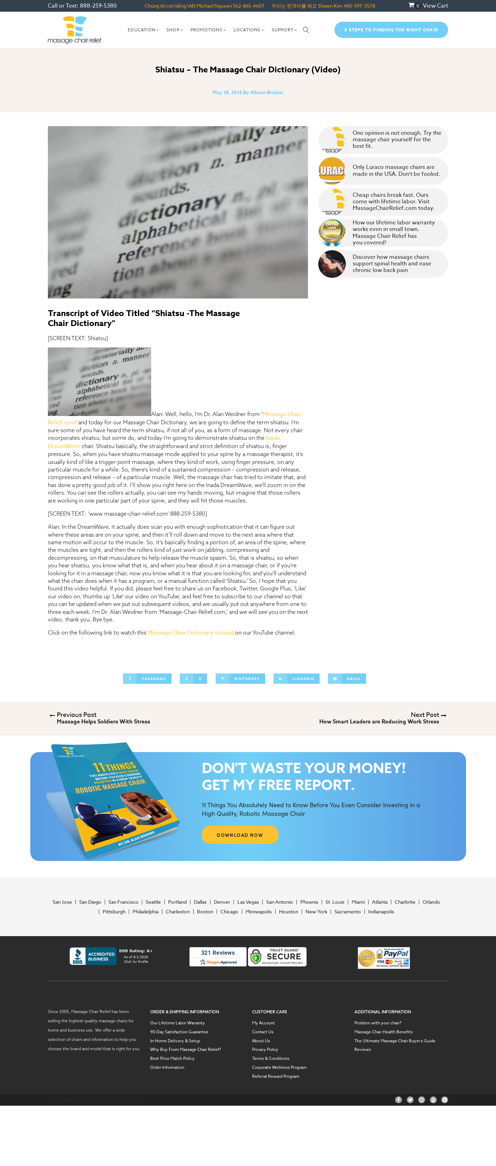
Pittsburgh (114, 911)
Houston (288, 911)
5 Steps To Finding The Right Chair (391, 30)
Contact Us (262, 1032)
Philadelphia (145, 911)
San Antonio (279, 902)
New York (316, 911)
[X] (193, 678)
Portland (177, 902)
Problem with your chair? (378, 1023)
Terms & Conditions (270, 1058)
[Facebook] (147, 678)
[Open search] (306, 30)
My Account (263, 1023)
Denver (222, 902)
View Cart (435, 6)
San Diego (90, 902)
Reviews (362, 1049)
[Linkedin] (296, 678)
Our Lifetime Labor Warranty (177, 1023)
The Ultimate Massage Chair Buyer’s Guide (394, 1040)
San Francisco (123, 902)
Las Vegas (248, 902)
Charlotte (405, 902)
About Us (261, 1040)
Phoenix (309, 902)
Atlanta (380, 902)
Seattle (153, 902)
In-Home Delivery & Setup (175, 1040)
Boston (205, 911)
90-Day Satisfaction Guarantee (179, 1032)
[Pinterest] (240, 678)
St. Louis (335, 902)
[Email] (347, 678)
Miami (358, 902)
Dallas (200, 902)
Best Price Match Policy (172, 1058)
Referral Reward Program (275, 1076)
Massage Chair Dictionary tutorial (191, 633)
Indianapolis (381, 911)
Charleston (178, 911)
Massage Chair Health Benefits (383, 1032)
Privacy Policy (265, 1049)
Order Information (167, 1067)
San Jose (62, 902)
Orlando (431, 902)
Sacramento (347, 911)
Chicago (229, 911)
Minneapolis (259, 911)
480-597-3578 (359, 5)
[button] (143, 30)
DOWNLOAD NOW (240, 834)
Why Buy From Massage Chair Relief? (185, 1049)
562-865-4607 (249, 5)
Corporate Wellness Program (279, 1067)
